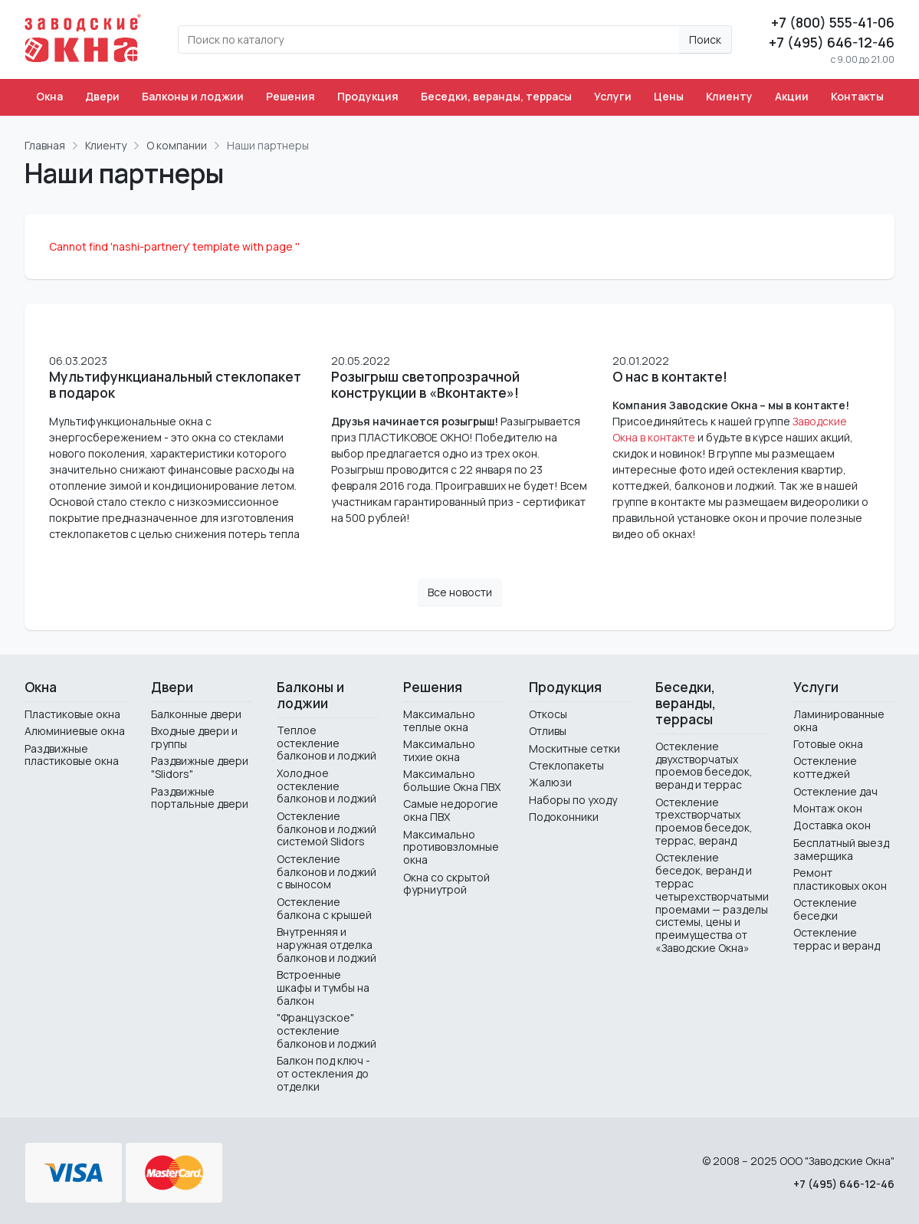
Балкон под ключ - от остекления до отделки (323, 1073)
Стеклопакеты (566, 765)
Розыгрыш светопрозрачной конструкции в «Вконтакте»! (425, 385)
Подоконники (564, 816)
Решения (290, 96)
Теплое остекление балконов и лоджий (326, 743)
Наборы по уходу (573, 799)
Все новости (460, 592)
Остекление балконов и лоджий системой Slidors (326, 829)
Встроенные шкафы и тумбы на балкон (323, 987)
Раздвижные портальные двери (199, 798)
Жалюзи (550, 782)
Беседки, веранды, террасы (496, 96)
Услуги (613, 96)
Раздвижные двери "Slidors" (199, 767)
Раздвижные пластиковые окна (72, 755)
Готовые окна (828, 744)
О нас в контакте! (669, 377)
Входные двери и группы (194, 737)
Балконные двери (196, 714)
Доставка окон (832, 825)
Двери (102, 96)
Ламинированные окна (839, 720)
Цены (669, 96)
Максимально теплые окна (439, 720)
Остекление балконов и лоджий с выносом (326, 872)
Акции (792, 96)
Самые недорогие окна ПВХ (450, 810)
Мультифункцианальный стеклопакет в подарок (175, 385)
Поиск (705, 39)
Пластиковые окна (72, 714)
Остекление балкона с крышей (324, 908)
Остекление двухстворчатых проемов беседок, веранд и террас (704, 765)
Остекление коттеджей (825, 767)
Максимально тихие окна (439, 750)
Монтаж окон (827, 808)
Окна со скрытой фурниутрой (446, 883)
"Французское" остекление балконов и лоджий (326, 1030)
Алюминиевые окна (75, 731)
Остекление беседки (825, 909)
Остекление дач (835, 791)
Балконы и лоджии (193, 96)
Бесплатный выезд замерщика (841, 849)
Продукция (368, 96)
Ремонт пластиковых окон (840, 879)
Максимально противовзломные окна (451, 847)
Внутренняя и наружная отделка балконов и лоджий (326, 944)
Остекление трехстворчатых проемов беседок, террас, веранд (704, 821)
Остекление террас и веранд (836, 939)
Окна (49, 96)
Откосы (548, 714)
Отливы (547, 731)
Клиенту (729, 96)
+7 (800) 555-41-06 (832, 22)
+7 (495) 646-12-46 (831, 42)
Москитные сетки (574, 748)
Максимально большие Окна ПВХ (452, 780)
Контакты (857, 96)
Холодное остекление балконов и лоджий (326, 786)
